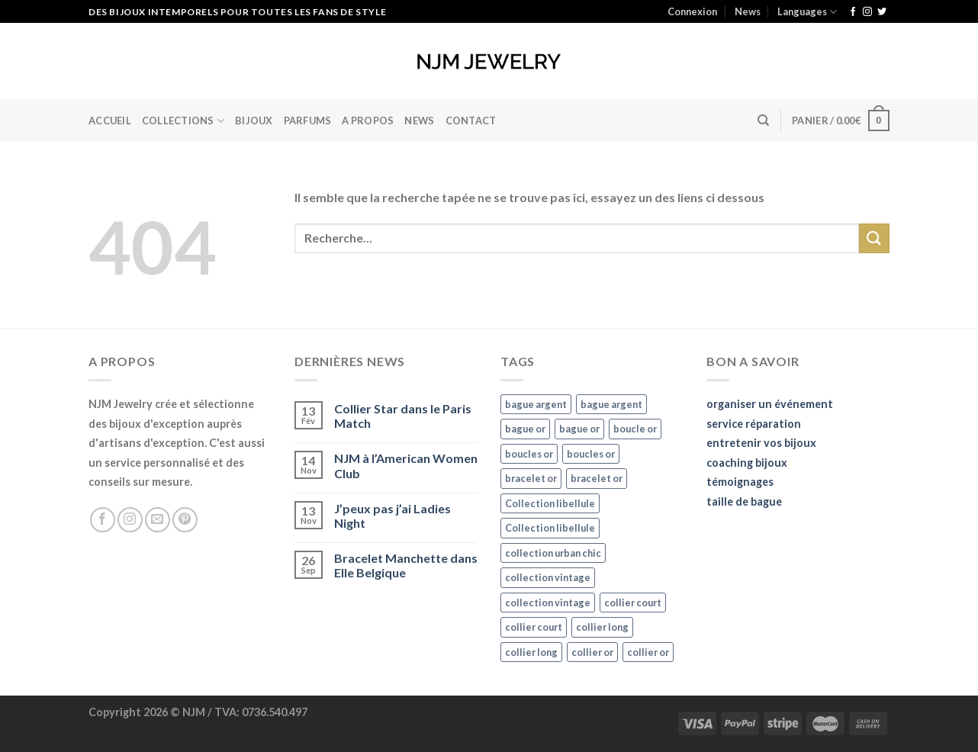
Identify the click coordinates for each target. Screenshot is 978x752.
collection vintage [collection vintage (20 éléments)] (547, 577)
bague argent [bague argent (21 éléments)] (536, 404)
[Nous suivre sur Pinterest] (185, 519)
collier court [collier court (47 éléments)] (632, 602)
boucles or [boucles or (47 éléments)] (529, 454)
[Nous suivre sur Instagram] (867, 12)
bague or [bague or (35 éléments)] (525, 429)
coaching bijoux (746, 462)
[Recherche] (763, 120)
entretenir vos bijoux (761, 442)
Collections (183, 121)
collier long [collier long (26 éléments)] (602, 627)
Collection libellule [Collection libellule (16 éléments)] (550, 503)
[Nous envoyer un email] (157, 519)
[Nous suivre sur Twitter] (881, 12)
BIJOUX (254, 120)
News (748, 11)
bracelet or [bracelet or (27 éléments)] (531, 478)
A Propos (368, 120)
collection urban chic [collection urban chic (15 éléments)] (553, 553)
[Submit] (874, 238)
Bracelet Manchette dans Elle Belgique (406, 565)
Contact (471, 120)
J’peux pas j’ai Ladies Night (392, 515)
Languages (807, 12)
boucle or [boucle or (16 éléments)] (635, 429)
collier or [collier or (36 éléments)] (592, 652)
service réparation (753, 423)
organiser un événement (769, 403)
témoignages (740, 481)
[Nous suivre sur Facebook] (852, 12)
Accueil (109, 120)
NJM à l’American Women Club (406, 465)
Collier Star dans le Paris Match (402, 415)
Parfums (308, 120)
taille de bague (744, 501)
